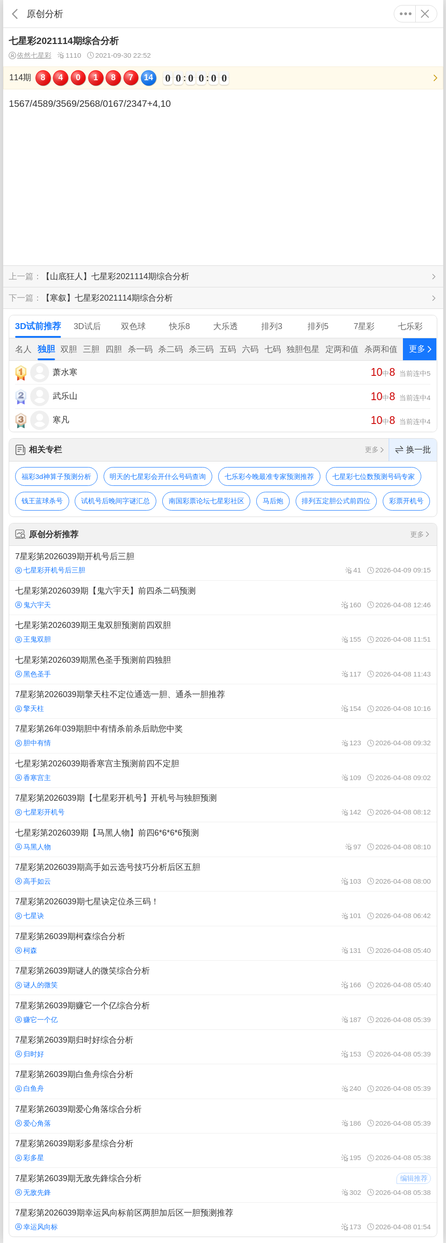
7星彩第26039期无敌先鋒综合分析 (222, 1185)
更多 (405, 14)
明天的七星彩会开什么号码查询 (158, 476)
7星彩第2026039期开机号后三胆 (222, 563)
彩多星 (29, 1157)
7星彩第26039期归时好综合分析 (222, 1047)
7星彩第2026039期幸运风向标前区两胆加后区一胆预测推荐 (222, 1220)
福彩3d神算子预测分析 (56, 476)
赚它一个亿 (36, 1019)
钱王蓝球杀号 (42, 501)
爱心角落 (33, 1123)
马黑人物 (33, 847)
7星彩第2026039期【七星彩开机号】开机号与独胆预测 (222, 805)
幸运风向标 (36, 1227)
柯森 (26, 950)
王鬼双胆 (33, 639)
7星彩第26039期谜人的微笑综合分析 (222, 978)
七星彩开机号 (40, 812)
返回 (15, 14)
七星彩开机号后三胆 (50, 570)
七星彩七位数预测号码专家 (373, 476)
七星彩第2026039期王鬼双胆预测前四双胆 (222, 632)
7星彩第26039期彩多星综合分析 (222, 1150)
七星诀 (29, 915)
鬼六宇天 (33, 605)
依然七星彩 (30, 55)
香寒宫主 (33, 777)
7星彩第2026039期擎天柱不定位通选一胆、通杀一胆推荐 (222, 701)
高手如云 (33, 881)
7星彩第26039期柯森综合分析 (222, 943)
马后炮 (273, 501)
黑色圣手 (33, 674)
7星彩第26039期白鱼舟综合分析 (222, 1081)
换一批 (413, 450)
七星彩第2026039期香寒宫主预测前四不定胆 (222, 770)
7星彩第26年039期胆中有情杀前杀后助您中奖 (222, 736)
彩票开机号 (406, 501)
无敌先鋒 (33, 1192)
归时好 (29, 1054)
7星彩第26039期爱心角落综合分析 (222, 1116)
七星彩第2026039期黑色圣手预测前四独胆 (222, 666)
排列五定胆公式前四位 (336, 501)
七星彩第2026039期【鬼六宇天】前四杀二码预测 (222, 598)
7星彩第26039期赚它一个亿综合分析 (222, 1012)
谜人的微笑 (36, 985)
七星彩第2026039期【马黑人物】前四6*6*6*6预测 (222, 839)
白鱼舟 (29, 1088)
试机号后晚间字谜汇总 (115, 501)
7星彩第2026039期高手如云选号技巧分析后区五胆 (222, 874)
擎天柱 (29, 708)
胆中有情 (33, 743)
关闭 (425, 14)
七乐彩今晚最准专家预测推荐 (269, 476)
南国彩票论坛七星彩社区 (206, 501)
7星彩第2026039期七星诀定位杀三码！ (222, 908)
